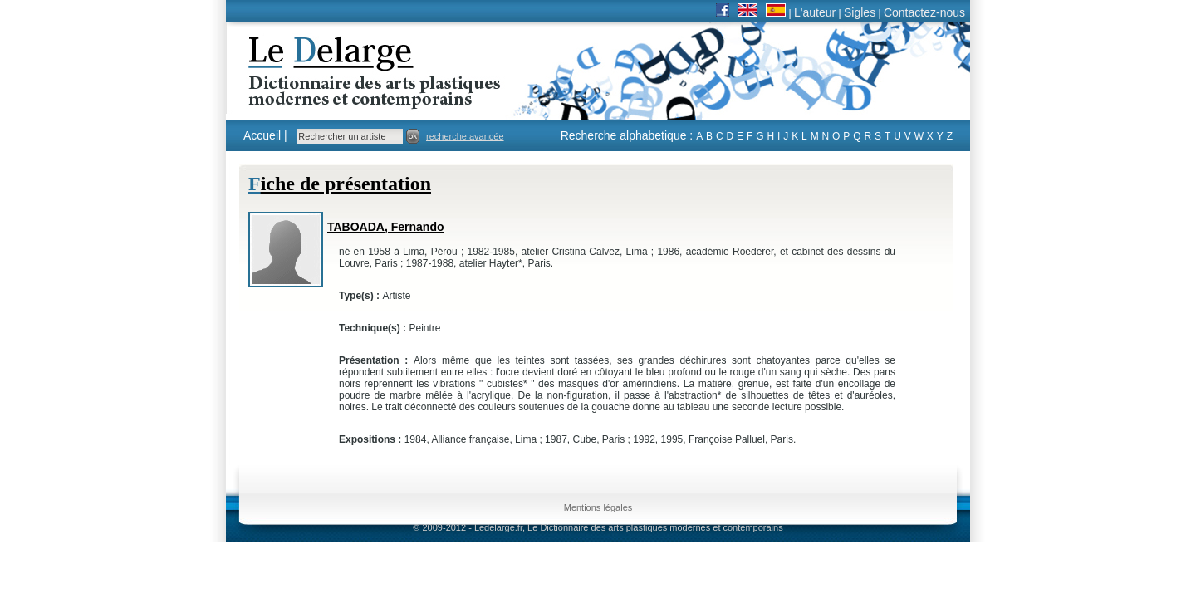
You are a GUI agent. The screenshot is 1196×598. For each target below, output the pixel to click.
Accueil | (265, 135)
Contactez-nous (924, 12)
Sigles (859, 12)
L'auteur (815, 12)
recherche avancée (465, 136)
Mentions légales (598, 507)
